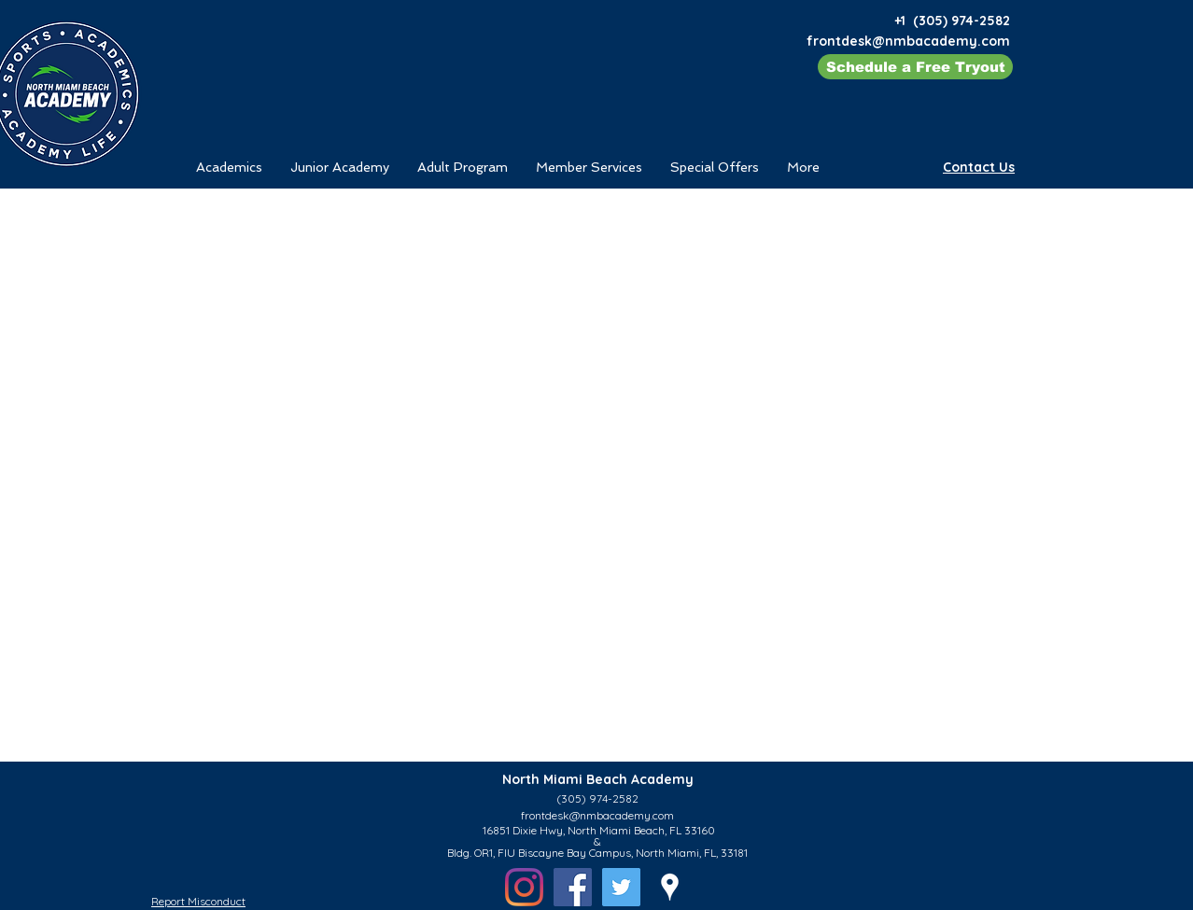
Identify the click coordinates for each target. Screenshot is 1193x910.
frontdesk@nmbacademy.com (908, 41)
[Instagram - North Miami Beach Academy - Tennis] (524, 887)
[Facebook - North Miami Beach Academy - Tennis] (573, 887)
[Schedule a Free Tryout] (915, 66)
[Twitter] (621, 887)
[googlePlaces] (670, 887)
